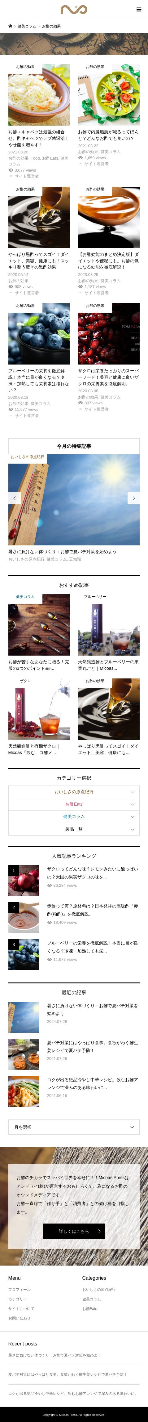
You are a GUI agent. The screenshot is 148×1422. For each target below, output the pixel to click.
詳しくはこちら (74, 1231)
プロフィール (19, 1289)
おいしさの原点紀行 (74, 791)
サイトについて (21, 1309)
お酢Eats (74, 804)
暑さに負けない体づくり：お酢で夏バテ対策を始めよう (54, 1355)
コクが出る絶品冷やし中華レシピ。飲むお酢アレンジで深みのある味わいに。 (73, 1393)
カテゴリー (17, 1299)
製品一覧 (74, 829)
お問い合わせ (19, 1318)
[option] (74, 508)
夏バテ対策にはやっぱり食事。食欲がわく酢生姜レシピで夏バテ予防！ (67, 1374)
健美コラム (74, 816)
